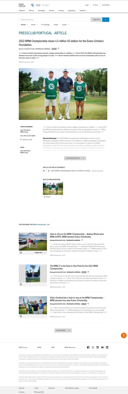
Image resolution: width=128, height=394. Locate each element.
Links (36, 388)
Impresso (51, 388)
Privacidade (93, 388)
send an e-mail (26, 140)
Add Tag (96, 20)
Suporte (21, 388)
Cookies (22, 392)
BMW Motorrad (70, 347)
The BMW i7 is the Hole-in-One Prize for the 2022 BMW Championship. (74, 267)
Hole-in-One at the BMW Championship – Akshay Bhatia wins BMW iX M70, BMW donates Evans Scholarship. (77, 235)
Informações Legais (72, 388)
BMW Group (23, 347)
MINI (52, 347)
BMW (39, 347)
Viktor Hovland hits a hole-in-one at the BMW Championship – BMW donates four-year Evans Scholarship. (77, 299)
